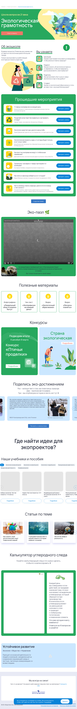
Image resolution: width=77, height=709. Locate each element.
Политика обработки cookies (68, 706)
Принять (65, 701)
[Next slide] (74, 408)
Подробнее (13, 366)
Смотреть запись (63, 109)
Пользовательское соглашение (49, 706)
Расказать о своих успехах (38, 426)
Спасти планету (12, 33)
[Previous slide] (2, 532)
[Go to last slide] (3, 408)
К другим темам (38, 201)
